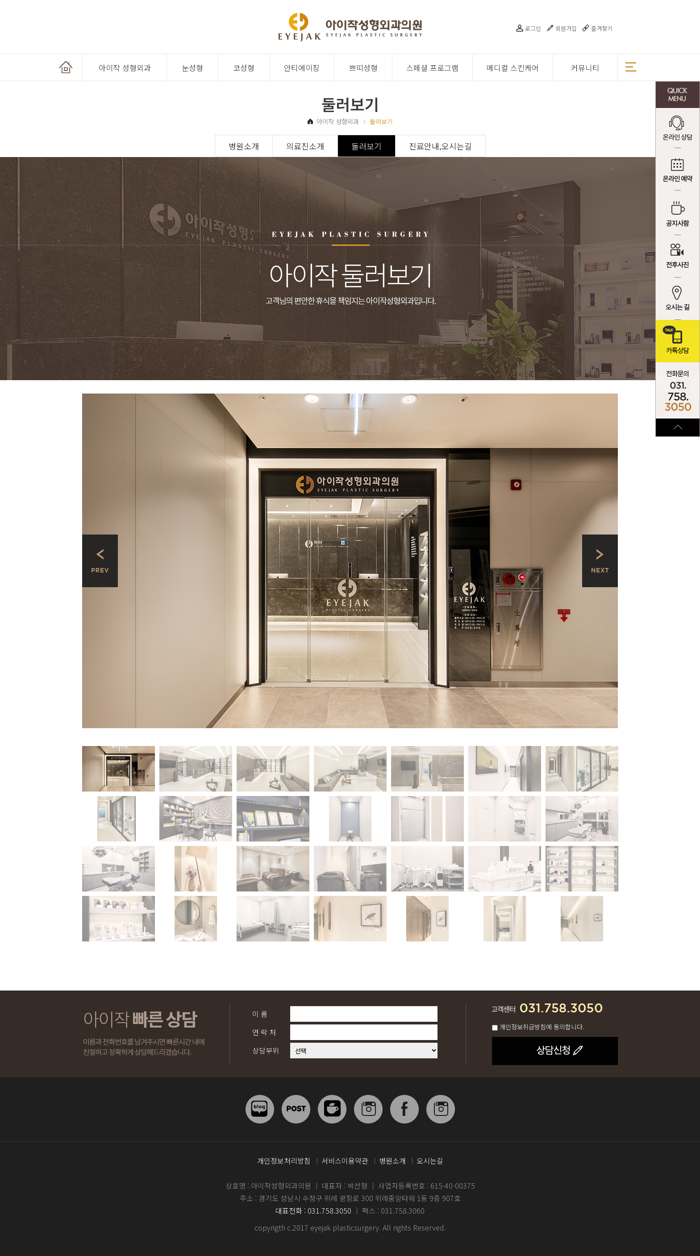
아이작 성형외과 (125, 67)
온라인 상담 (678, 129)
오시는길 (430, 1160)
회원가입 (566, 28)
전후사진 (678, 256)
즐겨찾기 (601, 28)
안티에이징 (302, 67)
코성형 (243, 67)
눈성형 (192, 67)
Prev (100, 561)
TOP (678, 427)
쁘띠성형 (363, 67)
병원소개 (244, 146)
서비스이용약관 (344, 1160)
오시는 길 (678, 299)
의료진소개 (305, 146)
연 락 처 (264, 1032)
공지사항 (678, 214)
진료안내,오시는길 (440, 146)
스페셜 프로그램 (432, 67)
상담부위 (265, 1050)
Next (600, 561)
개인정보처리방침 (284, 1160)
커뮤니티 (585, 67)
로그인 (533, 28)
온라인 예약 (678, 171)
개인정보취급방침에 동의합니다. (542, 1026)
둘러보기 (366, 146)
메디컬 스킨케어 (513, 67)
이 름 (259, 1013)
